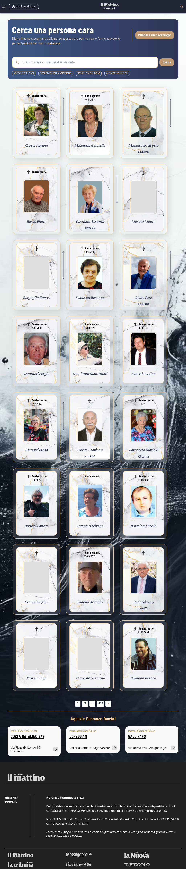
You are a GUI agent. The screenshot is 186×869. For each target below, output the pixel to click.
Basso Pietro (36, 221)
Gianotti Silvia (36, 449)
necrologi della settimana (55, 73)
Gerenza (11, 798)
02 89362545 (85, 811)
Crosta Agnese (36, 145)
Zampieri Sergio (36, 373)
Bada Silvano (143, 602)
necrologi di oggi (24, 73)
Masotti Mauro (143, 221)
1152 (100, 703)
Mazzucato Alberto (143, 145)
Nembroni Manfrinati (90, 373)
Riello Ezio (143, 297)
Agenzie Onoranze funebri (93, 718)
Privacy (11, 802)
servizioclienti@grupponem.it (146, 811)
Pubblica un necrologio (154, 35)
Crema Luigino (36, 602)
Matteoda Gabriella (89, 145)
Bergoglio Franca (36, 297)
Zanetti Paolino (143, 373)
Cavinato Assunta (90, 221)
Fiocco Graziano (90, 449)
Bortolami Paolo (143, 525)
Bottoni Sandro (36, 525)
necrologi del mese (88, 73)
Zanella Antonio (90, 602)
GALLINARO (137, 736)
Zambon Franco (143, 678)
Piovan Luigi (36, 678)
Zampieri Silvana (89, 525)
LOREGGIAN (78, 736)
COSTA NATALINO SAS (27, 736)
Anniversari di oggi (117, 73)
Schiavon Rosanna (89, 297)
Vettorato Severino (90, 678)
